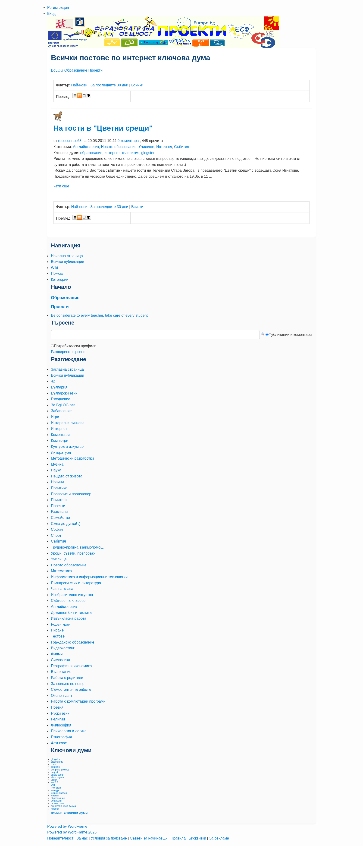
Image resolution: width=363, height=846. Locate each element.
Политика (59, 488)
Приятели (59, 500)
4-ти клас (59, 743)
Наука (56, 470)
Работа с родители (67, 678)
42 (53, 381)
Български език (64, 393)
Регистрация (58, 7)
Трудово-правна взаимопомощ (77, 547)
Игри (55, 417)
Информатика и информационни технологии (89, 577)
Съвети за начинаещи (149, 838)
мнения (55, 795)
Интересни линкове (67, 423)
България (59, 387)
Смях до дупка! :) (65, 524)
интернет (111, 153)
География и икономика (71, 666)
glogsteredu (57, 762)
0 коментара (128, 141)
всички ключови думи (69, 813)
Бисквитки (198, 838)
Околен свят (61, 696)
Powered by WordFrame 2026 (72, 832)
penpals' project (60, 769)
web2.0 (54, 782)
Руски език (60, 713)
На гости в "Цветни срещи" (103, 128)
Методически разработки (72, 458)
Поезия (57, 707)
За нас (82, 838)
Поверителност (61, 838)
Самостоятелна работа (71, 689)
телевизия (130, 153)
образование (91, 153)
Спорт (56, 535)
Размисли (59, 512)
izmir (53, 764)
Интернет (164, 147)
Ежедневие (60, 399)
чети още (61, 186)
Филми (57, 654)
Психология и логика (69, 731)
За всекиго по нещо (67, 684)
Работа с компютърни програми (78, 701)
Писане (57, 630)
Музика (57, 464)
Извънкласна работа (68, 618)
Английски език (86, 147)
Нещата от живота (66, 476)
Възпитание (61, 672)
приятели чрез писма (63, 806)
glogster (147, 153)
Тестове (58, 636)
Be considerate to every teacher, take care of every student (99, 315)
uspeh (54, 780)
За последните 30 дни (109, 85)
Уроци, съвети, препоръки (73, 553)
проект (55, 808)
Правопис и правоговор (71, 494)
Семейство (60, 518)
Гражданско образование (72, 642)
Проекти (95, 70)
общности (56, 800)
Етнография (61, 737)
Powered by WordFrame (67, 826)
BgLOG (57, 70)
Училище (146, 147)
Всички (137, 85)
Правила (179, 838)
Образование (75, 70)
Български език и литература (76, 583)
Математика (61, 571)
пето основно (58, 803)
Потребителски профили (75, 346)
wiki (53, 785)
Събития (181, 147)
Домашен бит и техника (71, 613)
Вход (51, 14)
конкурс (55, 790)
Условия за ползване (109, 838)
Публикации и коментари (290, 335)
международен (59, 793)
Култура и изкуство (67, 446)
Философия (61, 725)
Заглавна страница (67, 369)
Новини (57, 482)
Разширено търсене (68, 352)
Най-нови (79, 85)
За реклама (219, 838)
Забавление (61, 411)
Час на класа (62, 589)
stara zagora (57, 777)
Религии (58, 719)
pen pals (55, 767)
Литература (61, 453)
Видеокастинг (63, 648)
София (57, 529)
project (54, 772)
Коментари (60, 435)
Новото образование (118, 147)
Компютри (59, 440)
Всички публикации (67, 375)
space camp (57, 774)
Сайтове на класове (68, 601)
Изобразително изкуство (72, 595)
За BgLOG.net (63, 405)
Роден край (60, 624)
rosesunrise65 (69, 141)
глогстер (56, 787)
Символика (60, 660)
